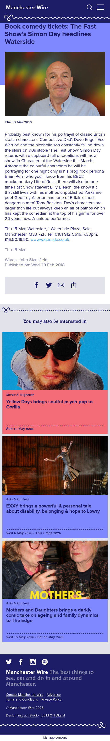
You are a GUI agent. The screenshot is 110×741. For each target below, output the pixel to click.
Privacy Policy (51, 699)
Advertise (54, 695)
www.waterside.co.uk (49, 239)
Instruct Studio (28, 715)
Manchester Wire (27, 7)
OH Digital (57, 715)
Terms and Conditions (22, 699)
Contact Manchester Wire (24, 695)
